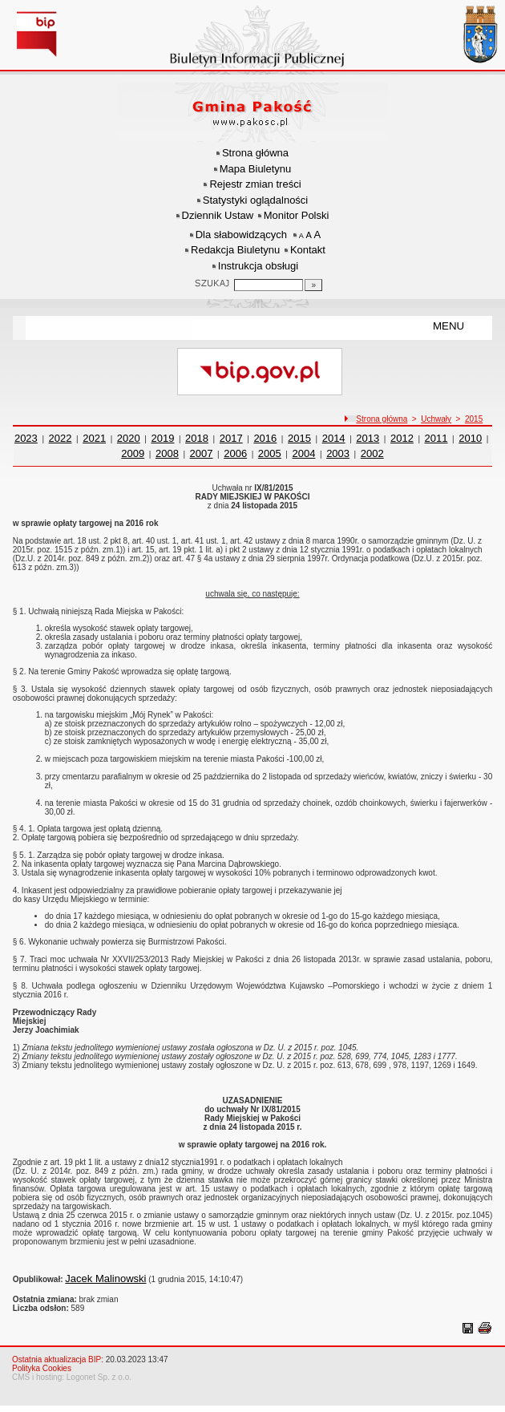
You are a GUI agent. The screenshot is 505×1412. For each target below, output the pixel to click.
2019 (162, 438)
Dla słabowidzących (241, 235)
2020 (128, 438)
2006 (235, 453)
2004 (304, 453)
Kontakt (307, 250)
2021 (94, 438)
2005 (269, 453)
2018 (196, 438)
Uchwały (436, 419)
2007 (201, 453)
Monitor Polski (296, 215)
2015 (474, 419)
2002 (372, 453)
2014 (333, 438)
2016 (265, 438)
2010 (470, 438)
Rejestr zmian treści (255, 184)
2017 (231, 438)
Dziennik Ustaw (218, 215)
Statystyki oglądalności (256, 200)
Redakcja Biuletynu (235, 250)
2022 (60, 438)
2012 (402, 438)
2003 (337, 453)
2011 (436, 438)
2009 (132, 453)
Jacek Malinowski (105, 1278)
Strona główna (255, 153)
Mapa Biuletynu (256, 169)
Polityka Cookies (41, 1368)
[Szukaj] (313, 285)
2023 (26, 438)
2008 (167, 453)
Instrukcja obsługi (258, 266)
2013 (367, 438)
